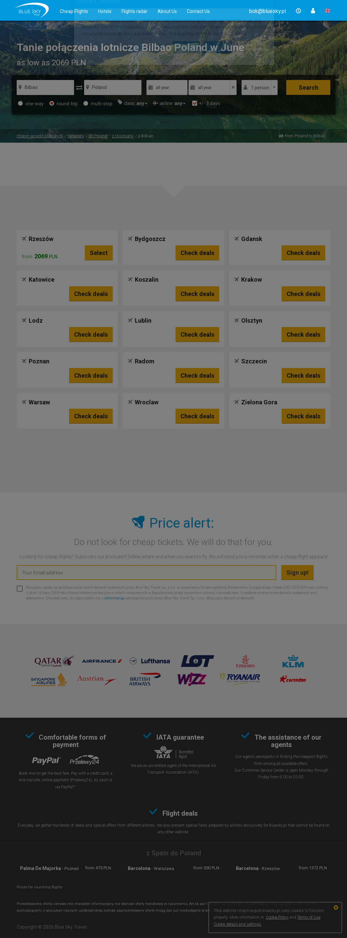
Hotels (104, 11)
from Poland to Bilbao (305, 135)
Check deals (197, 252)
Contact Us (198, 11)
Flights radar (134, 11)
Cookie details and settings (237, 924)
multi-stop (97, 103)
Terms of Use (308, 917)
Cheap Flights (74, 11)
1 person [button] (260, 87)
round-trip (63, 103)
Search (308, 87)
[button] (267, 11)
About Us (167, 11)
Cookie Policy (277, 917)
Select (99, 252)
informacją (114, 598)
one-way (31, 103)
